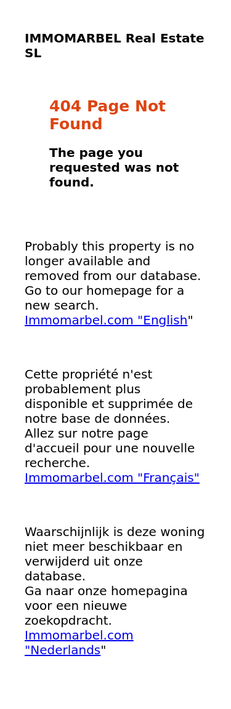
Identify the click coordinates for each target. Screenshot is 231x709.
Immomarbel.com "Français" (112, 477)
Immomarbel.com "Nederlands (79, 642)
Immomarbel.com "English (106, 320)
